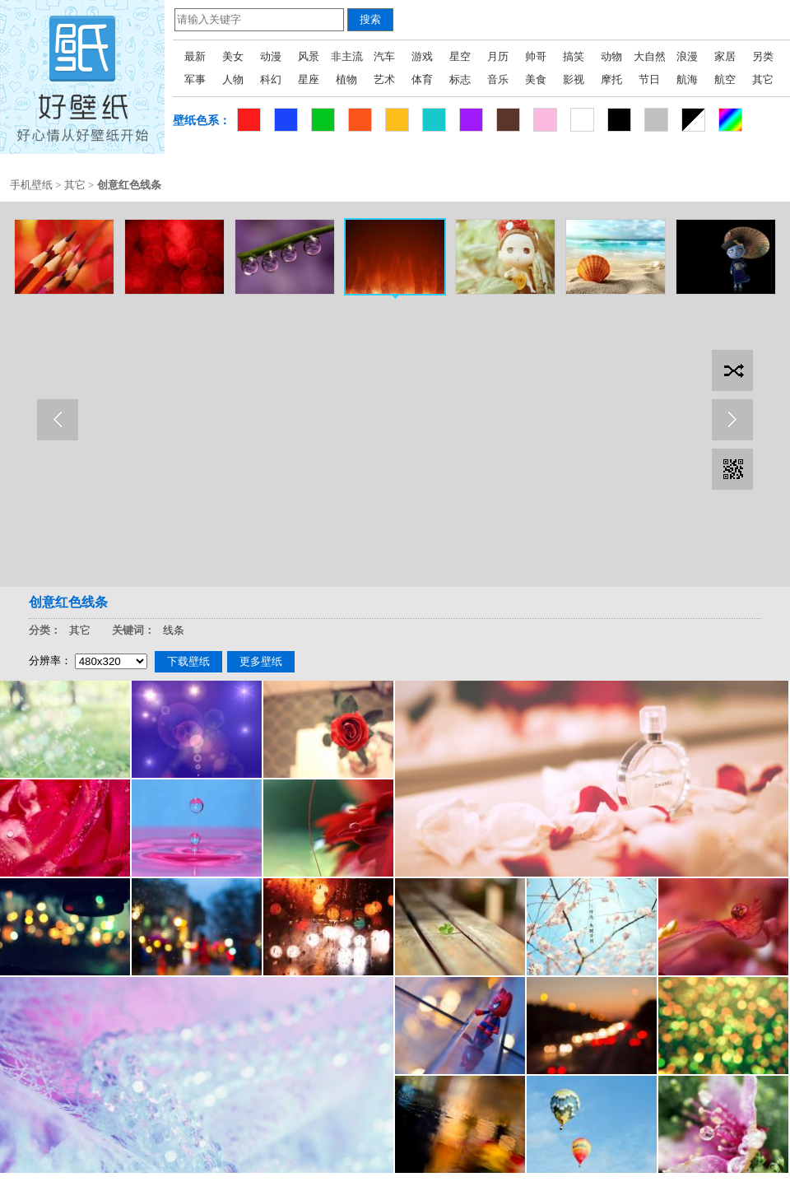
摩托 (611, 79)
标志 (460, 79)
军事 (195, 79)
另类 (763, 56)
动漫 (270, 56)
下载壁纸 (188, 661)
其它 (763, 79)
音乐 (498, 79)
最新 (195, 56)
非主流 (347, 56)
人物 (233, 79)
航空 (725, 79)
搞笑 (573, 56)
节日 (649, 79)
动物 (611, 56)
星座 (308, 79)
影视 (573, 79)
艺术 (384, 79)
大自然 (650, 56)
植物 (346, 79)
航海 (687, 79)
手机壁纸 (31, 185)
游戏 (422, 56)
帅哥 (535, 56)
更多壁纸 (260, 661)
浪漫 (687, 56)
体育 (422, 79)
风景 (308, 56)
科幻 (270, 79)
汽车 (384, 56)
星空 (460, 56)
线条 (173, 630)
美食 (535, 79)
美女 (233, 56)
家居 (725, 56)
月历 (498, 56)
